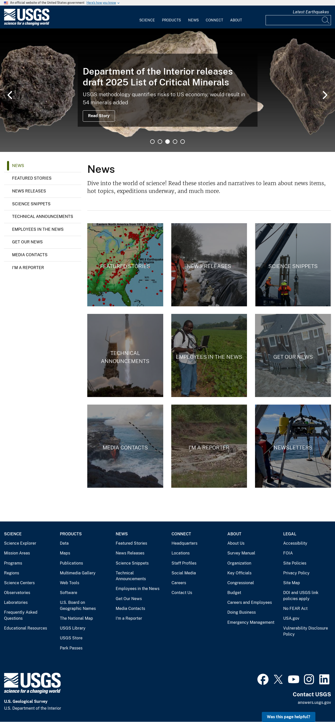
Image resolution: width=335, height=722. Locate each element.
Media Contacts (30, 254)
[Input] (298, 20)
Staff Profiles (184, 563)
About (236, 20)
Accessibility (295, 543)
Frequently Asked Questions (20, 615)
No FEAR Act (295, 608)
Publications (71, 563)
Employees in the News (38, 229)
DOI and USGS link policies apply (300, 595)
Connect (214, 20)
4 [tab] (175, 141)
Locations (181, 553)
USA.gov (291, 618)
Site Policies (294, 563)
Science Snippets (31, 204)
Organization (239, 563)
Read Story (99, 115)
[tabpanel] (167, 90)
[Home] (26, 24)
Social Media (184, 573)
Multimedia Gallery (78, 573)
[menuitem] (147, 17)
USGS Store (71, 638)
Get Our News (27, 242)
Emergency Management (250, 622)
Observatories (17, 592)
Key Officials (239, 573)
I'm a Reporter (28, 267)
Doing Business (241, 612)
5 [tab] (182, 141)
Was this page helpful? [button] (288, 716)
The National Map (76, 618)
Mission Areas (17, 553)
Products (171, 20)
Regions (11, 573)
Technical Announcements (42, 216)
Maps (65, 553)
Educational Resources (25, 628)
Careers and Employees (249, 602)
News (193, 20)
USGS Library (73, 628)
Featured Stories (32, 178)
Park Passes (71, 648)
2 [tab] (160, 141)
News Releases (29, 191)
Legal (289, 534)
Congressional (240, 582)
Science (147, 20)
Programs (13, 563)
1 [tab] (152, 141)
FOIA (288, 553)
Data (64, 543)
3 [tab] (167, 141)
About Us (235, 543)
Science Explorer (20, 543)
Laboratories (16, 602)
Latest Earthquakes (311, 12)
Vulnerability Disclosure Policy (305, 631)
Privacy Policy (296, 573)
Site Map (291, 582)
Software (68, 592)
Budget (234, 592)
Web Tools (69, 582)
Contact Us (182, 592)
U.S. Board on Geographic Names (78, 605)
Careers (179, 582)
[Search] (326, 20)
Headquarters (184, 543)
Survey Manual (241, 553)
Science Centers (19, 582)
